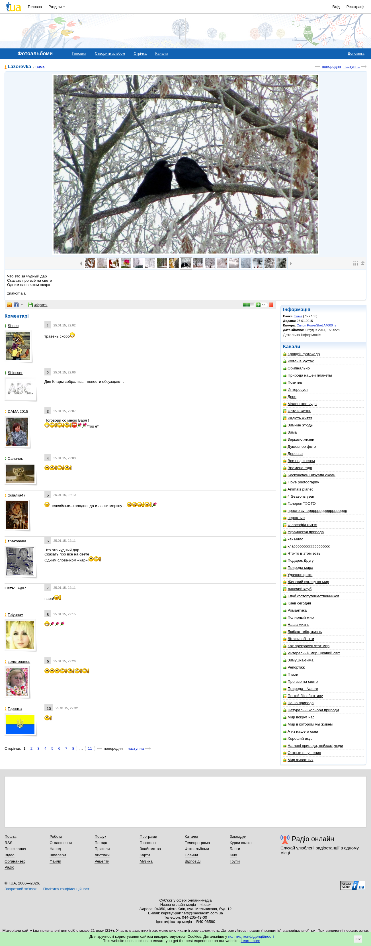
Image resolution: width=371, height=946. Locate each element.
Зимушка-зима (298, 660)
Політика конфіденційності (66, 889)
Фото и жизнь (297, 411)
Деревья (293, 453)
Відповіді (193, 861)
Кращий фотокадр (301, 354)
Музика (146, 861)
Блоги (235, 849)
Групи (235, 861)
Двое (289, 397)
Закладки (238, 836)
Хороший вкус (297, 738)
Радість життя (297, 418)
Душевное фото (299, 446)
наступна (351, 66)
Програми (148, 836)
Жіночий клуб (297, 589)
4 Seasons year (298, 496)
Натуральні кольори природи (311, 710)
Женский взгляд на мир (306, 582)
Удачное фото (297, 575)
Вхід (336, 7)
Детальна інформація (302, 335)
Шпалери (58, 855)
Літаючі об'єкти (298, 639)
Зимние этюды (298, 425)
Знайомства (150, 849)
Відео (10, 855)
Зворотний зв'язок (20, 889)
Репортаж (294, 667)
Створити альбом (110, 53)
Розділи (55, 7)
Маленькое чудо (300, 404)
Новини (191, 855)
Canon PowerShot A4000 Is (316, 325)
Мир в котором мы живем (308, 724)
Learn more (250, 941)
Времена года (297, 468)
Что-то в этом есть (301, 553)
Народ (55, 849)
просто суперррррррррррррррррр (315, 510)
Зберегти (38, 305)
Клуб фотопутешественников (311, 596)
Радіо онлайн (313, 839)
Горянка (13, 708)
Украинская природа (303, 532)
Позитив (292, 382)
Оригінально (296, 368)
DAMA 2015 (16, 411)
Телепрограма (197, 843)
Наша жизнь (296, 624)
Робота (56, 836)
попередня (331, 66)
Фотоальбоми (197, 849)
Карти (145, 855)
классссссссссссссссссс (306, 546)
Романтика (295, 610)
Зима (39, 67)
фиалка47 (15, 495)
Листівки (102, 855)
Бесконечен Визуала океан (309, 475)
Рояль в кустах (298, 361)
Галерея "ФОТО (299, 503)
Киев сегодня (297, 603)
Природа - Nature (300, 688)
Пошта (10, 836)
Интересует (295, 389)
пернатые (294, 518)
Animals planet (298, 489)
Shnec (12, 326)
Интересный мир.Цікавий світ (311, 653)
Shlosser (13, 373)
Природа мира (298, 567)
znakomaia (15, 541)
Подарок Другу (298, 560)
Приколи (102, 849)
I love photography (301, 482)
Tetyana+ (14, 614)
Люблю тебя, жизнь (302, 632)
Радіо (9, 867)
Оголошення (61, 843)
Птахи (290, 674)
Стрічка (140, 53)
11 (90, 748)
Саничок (14, 458)
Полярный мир (298, 617)
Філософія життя (300, 525)
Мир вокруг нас (299, 717)
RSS (9, 843)
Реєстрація (356, 7)
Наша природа (298, 703)
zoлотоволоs (17, 661)
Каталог (192, 836)
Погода (101, 843)
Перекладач (15, 849)
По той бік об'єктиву (303, 696)
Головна (35, 7)
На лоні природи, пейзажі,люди (313, 745)
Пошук (100, 836)
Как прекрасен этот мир (306, 646)
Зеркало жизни (298, 439)
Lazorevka (19, 66)
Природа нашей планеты (307, 375)
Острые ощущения (302, 753)
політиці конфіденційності (251, 936)
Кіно (233, 855)
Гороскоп (147, 843)
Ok (358, 939)
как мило (293, 539)
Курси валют (241, 843)
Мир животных (298, 760)
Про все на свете (300, 681)
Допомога (356, 53)
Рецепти (102, 861)
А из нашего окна (300, 731)
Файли (55, 861)
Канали (161, 53)
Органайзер (15, 861)
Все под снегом (299, 461)
